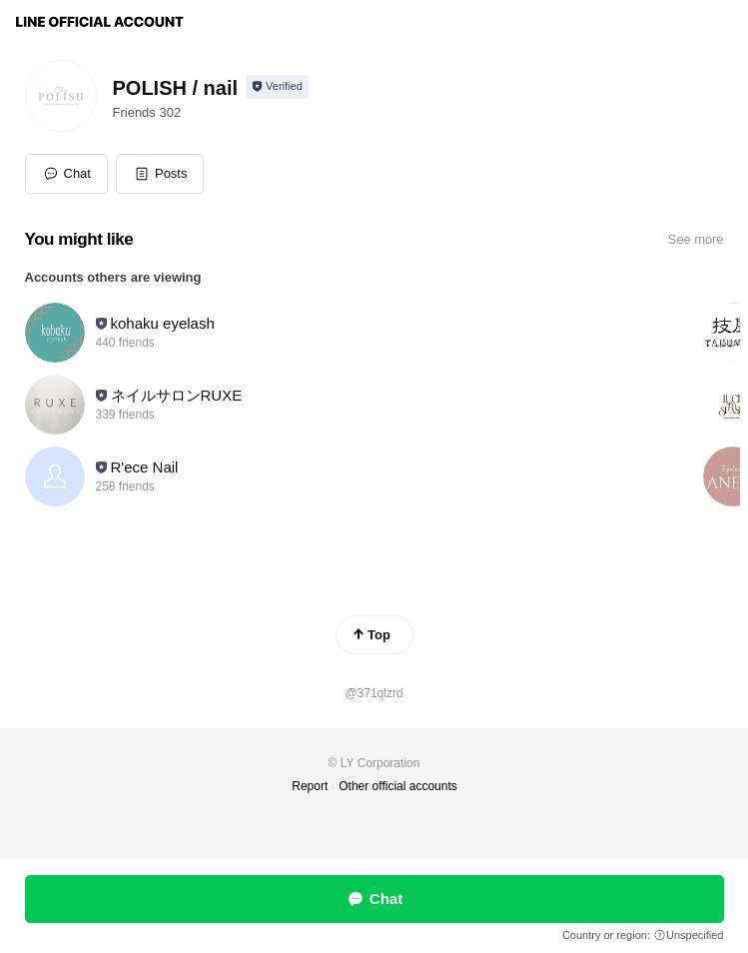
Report (310, 786)
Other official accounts (398, 786)
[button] (160, 174)
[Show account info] (277, 87)
